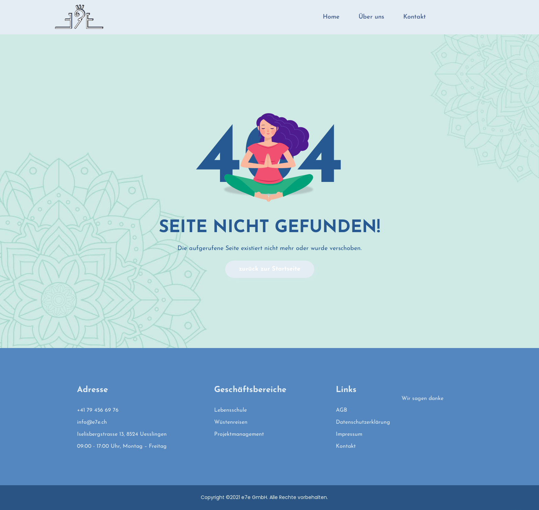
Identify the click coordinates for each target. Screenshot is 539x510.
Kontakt (414, 17)
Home (331, 17)
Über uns (371, 17)
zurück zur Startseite (269, 269)
